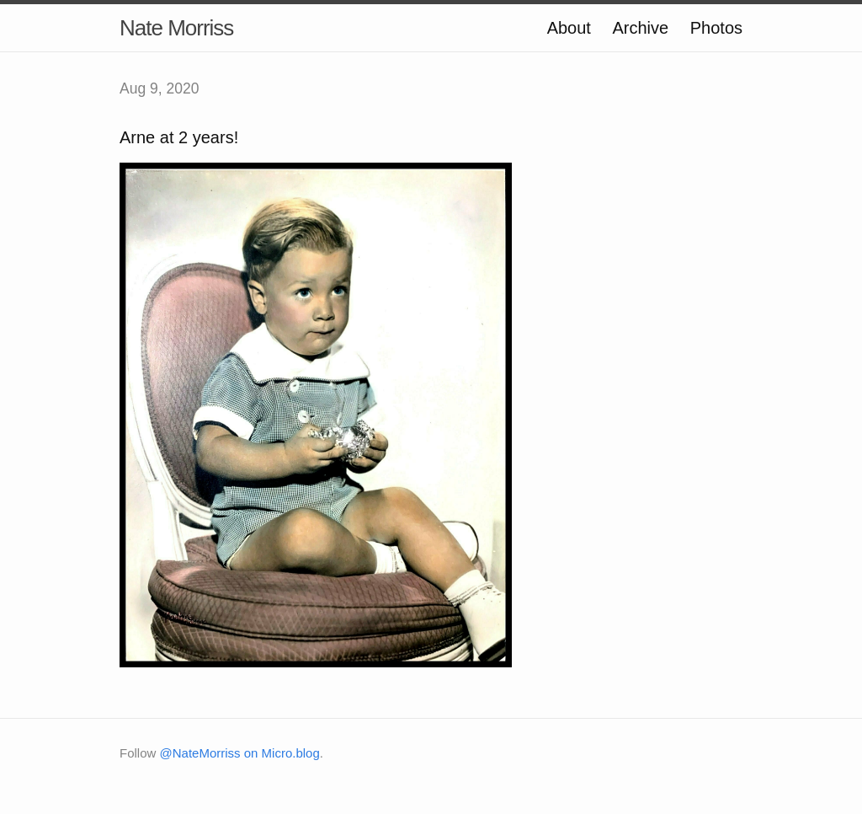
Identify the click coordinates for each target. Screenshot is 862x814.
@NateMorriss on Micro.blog (240, 753)
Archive (640, 28)
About (569, 28)
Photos (716, 28)
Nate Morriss (176, 27)
